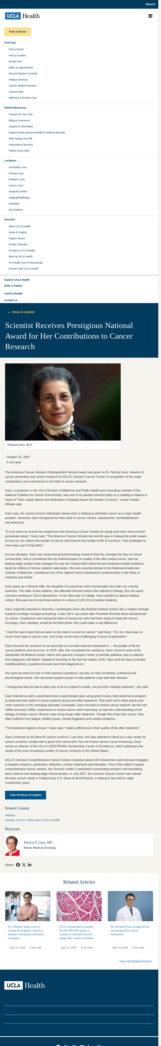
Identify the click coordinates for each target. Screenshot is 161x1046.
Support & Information (21, 126)
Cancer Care (16, 185)
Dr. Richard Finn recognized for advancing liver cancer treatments (130, 930)
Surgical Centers (18, 191)
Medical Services (18, 79)
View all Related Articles (135, 961)
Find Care (10, 42)
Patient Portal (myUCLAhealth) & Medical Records (37, 132)
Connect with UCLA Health (24, 268)
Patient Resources (15, 107)
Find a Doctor (16, 49)
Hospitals (14, 203)
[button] (79, 280)
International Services (21, 144)
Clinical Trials (16, 91)
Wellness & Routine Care (23, 97)
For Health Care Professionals (26, 262)
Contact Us (11, 300)
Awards (10, 820)
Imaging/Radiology (19, 197)
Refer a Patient (13, 285)
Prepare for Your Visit (21, 114)
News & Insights (18, 232)
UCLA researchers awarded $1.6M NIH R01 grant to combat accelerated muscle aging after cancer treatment (76, 932)
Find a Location (17, 55)
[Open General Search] (149, 4)
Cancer (20, 820)
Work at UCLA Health (21, 256)
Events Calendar (18, 244)
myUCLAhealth (13, 293)
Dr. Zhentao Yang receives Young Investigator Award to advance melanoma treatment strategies (26, 932)
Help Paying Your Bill (20, 138)
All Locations (16, 209)
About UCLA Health (20, 226)
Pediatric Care (17, 179)
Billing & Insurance (19, 120)
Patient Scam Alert (19, 150)
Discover (9, 219)
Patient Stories (17, 238)
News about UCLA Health (43, 820)
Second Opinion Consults (23, 73)
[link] (18, 864)
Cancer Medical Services (23, 85)
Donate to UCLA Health (22, 250)
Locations (10, 160)
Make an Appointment (21, 67)
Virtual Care (15, 61)
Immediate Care (18, 167)
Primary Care (16, 173)
